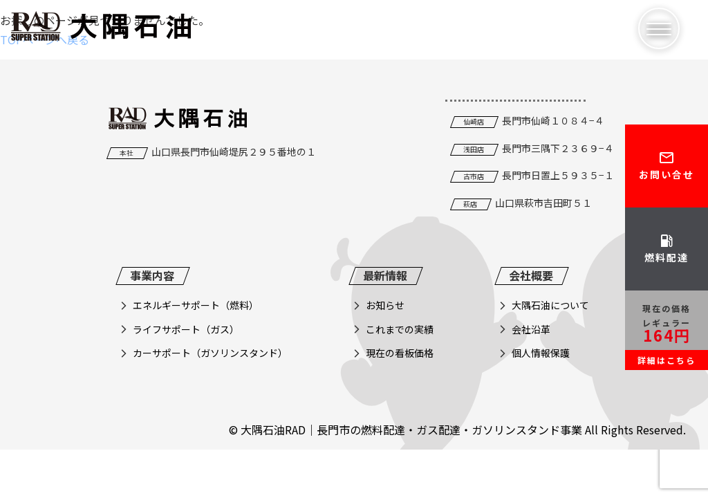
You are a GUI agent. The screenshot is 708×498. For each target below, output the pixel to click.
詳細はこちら (666, 360)
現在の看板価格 (400, 353)
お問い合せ (666, 165)
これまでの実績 (400, 329)
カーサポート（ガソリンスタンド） (210, 353)
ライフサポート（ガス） (186, 329)
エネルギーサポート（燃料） (196, 305)
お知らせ (385, 305)
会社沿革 (531, 329)
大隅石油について (550, 305)
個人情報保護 (541, 353)
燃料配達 (666, 248)
